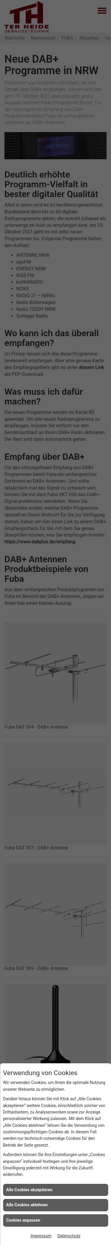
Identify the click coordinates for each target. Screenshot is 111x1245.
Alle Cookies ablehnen (27, 1204)
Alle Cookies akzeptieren (29, 1189)
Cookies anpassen (23, 1220)
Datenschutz (69, 1235)
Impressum (40, 1235)
